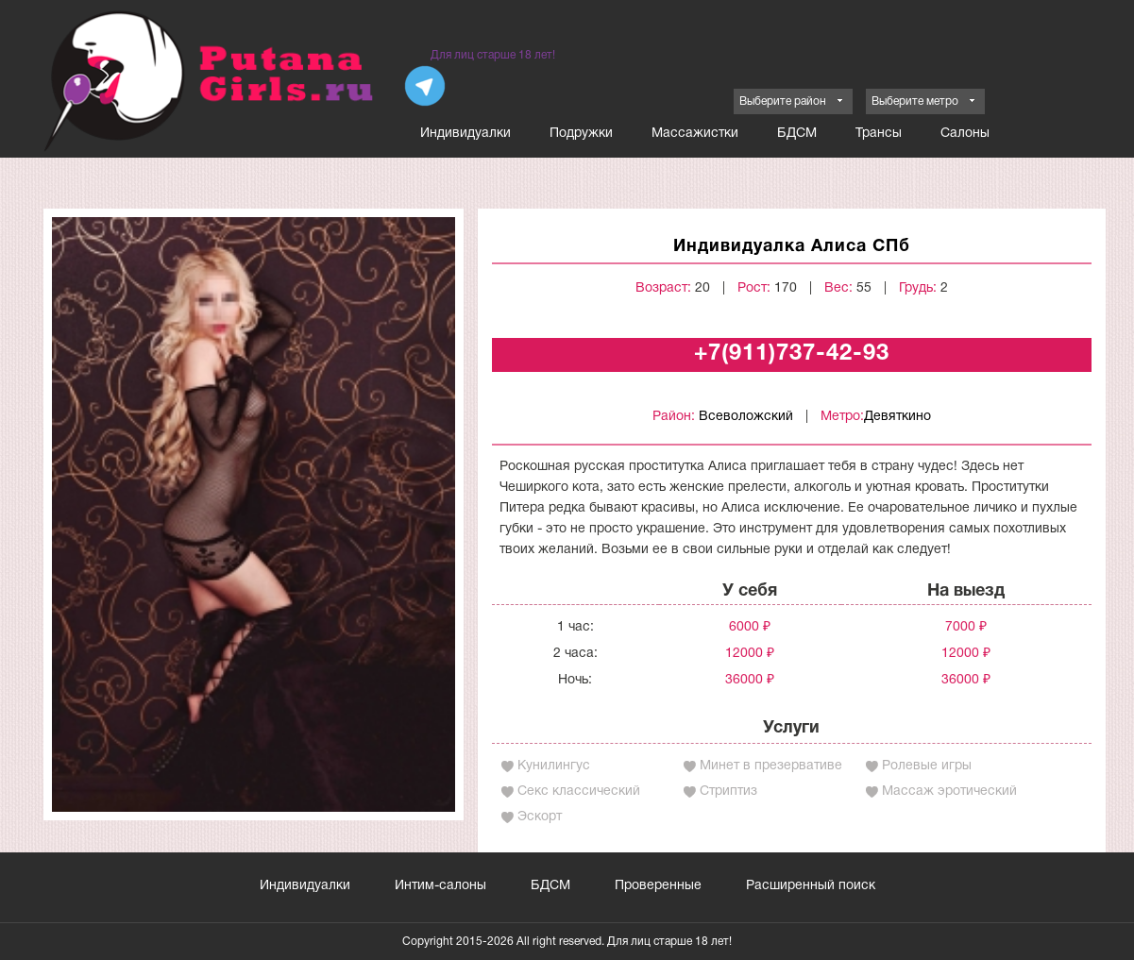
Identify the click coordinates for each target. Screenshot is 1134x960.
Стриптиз (728, 791)
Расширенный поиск (810, 886)
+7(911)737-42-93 (791, 354)
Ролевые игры (927, 766)
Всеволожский (746, 417)
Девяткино (897, 417)
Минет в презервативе (771, 766)
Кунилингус (553, 766)
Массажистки (695, 133)
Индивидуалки (465, 133)
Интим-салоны (440, 886)
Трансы (878, 133)
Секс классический (578, 791)
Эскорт (539, 817)
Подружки (581, 133)
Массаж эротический (949, 791)
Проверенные (658, 886)
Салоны (965, 133)
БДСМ (797, 133)
